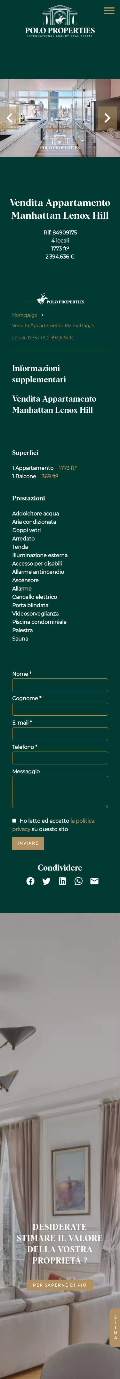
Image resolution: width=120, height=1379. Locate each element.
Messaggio (26, 772)
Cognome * (26, 698)
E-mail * (22, 723)
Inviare (28, 843)
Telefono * (24, 747)
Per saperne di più (60, 1285)
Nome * (21, 674)
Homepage (24, 315)
